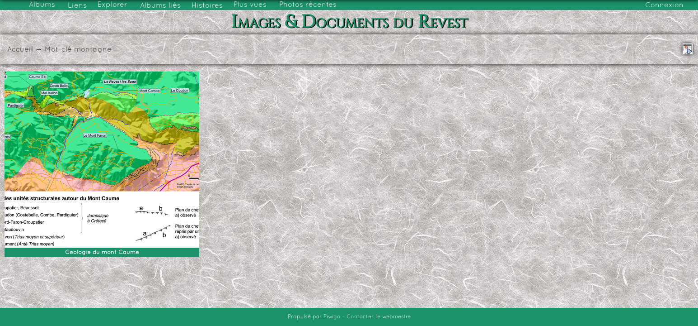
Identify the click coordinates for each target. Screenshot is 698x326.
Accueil (20, 50)
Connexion (664, 5)
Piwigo (332, 317)
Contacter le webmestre (379, 317)
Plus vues (250, 5)
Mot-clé (58, 50)
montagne (93, 50)
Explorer (112, 5)
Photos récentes (308, 5)
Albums (42, 5)
